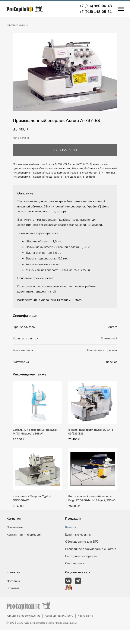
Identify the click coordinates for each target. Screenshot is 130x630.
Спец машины (75, 563)
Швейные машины (17, 25)
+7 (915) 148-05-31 (95, 11)
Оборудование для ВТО (82, 542)
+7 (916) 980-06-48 (95, 6)
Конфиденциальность (59, 616)
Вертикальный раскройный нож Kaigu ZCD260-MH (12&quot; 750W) (91, 498)
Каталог (70, 527)
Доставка (13, 581)
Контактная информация (24, 535)
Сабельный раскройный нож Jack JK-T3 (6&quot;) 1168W (35, 432)
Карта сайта (85, 616)
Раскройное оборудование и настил (90, 549)
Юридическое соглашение (23, 616)
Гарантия (13, 588)
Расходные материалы (81, 556)
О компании (15, 527)
